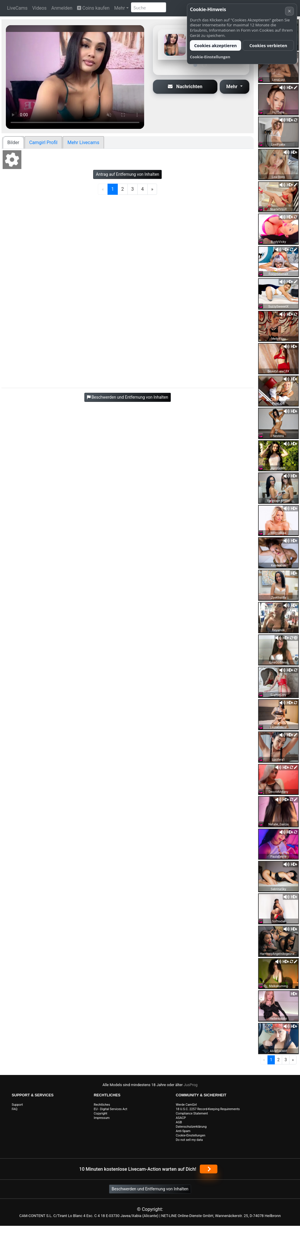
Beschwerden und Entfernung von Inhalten (150, 1189)
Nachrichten (185, 86)
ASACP (181, 1118)
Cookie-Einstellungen (190, 1135)
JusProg (191, 1085)
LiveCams (17, 8)
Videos (39, 8)
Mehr (119, 8)
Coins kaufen (93, 8)
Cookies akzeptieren (215, 45)
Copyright (100, 1113)
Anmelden (61, 8)
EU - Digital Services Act (110, 1109)
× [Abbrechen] (289, 11)
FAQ (15, 1109)
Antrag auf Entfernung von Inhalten (127, 174)
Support (17, 1105)
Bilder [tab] (13, 142)
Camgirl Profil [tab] (43, 142)
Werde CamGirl (186, 1105)
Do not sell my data (189, 1140)
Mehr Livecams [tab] (83, 142)
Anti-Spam (183, 1131)
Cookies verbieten (268, 45)
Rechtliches (102, 1105)
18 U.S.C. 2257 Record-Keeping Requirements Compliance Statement (208, 1111)
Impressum (102, 1118)
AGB (179, 1122)
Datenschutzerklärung (191, 1127)
